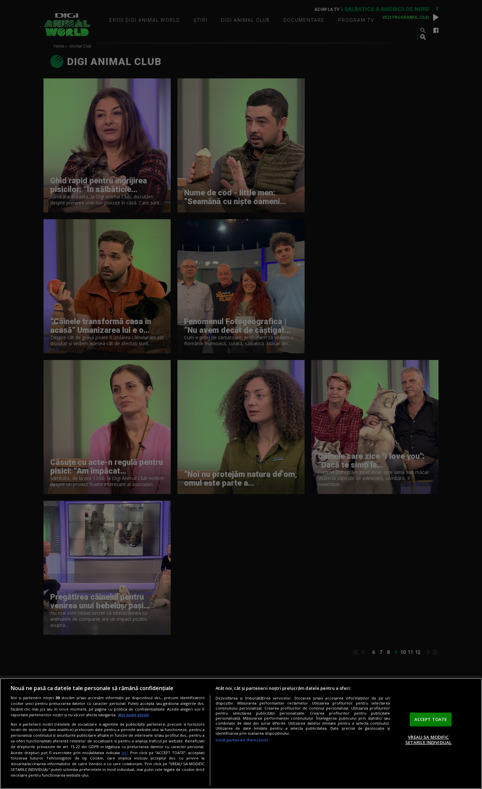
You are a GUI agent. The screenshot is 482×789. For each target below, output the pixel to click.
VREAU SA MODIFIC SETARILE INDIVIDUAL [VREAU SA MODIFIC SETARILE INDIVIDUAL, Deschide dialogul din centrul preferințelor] (428, 739)
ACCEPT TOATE (430, 719)
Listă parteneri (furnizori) (242, 739)
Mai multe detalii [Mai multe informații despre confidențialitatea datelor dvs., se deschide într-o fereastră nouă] (133, 714)
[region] (241, 733)
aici (125, 752)
